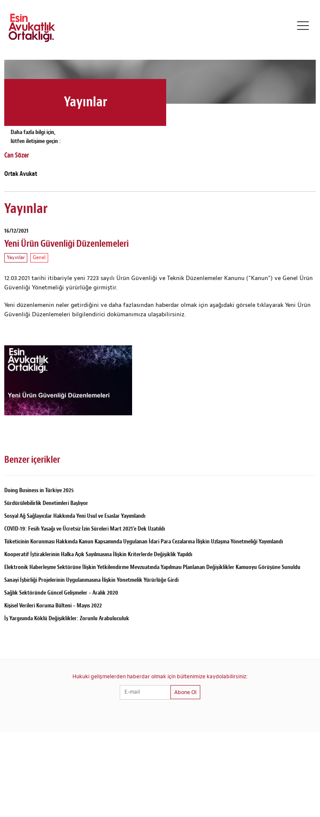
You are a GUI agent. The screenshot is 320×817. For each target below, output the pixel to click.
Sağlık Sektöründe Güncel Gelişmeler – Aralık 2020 (61, 592)
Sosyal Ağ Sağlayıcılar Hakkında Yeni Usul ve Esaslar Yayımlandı (74, 515)
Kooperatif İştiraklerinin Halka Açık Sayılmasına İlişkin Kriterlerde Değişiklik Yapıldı (98, 554)
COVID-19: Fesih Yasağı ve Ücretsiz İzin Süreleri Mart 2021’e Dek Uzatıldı (84, 528)
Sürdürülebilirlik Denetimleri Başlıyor (46, 503)
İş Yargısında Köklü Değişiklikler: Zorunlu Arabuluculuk (66, 618)
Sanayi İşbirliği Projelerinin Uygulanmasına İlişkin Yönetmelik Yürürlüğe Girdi (91, 580)
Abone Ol (185, 692)
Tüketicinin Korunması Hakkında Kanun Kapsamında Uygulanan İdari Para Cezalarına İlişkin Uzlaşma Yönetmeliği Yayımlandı (143, 541)
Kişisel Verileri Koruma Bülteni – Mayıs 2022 (53, 605)
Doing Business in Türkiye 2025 (39, 490)
